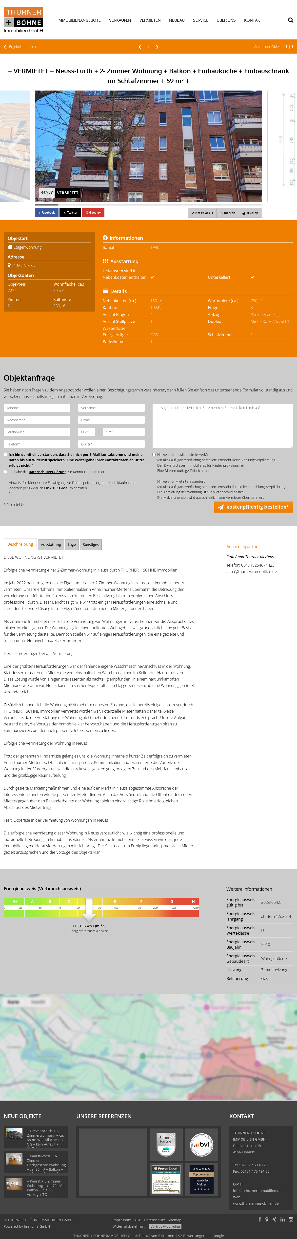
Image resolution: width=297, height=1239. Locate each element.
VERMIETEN (150, 20)
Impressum (122, 1220)
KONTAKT (253, 20)
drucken (250, 213)
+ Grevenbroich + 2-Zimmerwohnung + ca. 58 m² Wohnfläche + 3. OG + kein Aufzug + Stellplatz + (45, 1139)
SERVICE (200, 20)
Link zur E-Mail (56, 488)
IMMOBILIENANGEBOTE (79, 20)
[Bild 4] (114, 204)
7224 (12, 290)
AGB (137, 1220)
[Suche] (293, 23)
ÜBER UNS (226, 20)
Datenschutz (154, 1220)
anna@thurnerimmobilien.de (251, 571)
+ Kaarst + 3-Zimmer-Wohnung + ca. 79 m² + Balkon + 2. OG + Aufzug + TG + (46, 1188)
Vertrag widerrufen (165, 1226)
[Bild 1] (46, 204)
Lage (72, 544)
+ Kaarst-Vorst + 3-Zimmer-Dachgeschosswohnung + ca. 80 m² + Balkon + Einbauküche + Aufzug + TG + (46, 1167)
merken (227, 213)
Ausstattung (51, 544)
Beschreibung (20, 544)
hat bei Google (148, 1235)
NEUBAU (177, 20)
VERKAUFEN (120, 20)
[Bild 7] (182, 204)
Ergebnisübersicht (20, 47)
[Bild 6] (160, 204)
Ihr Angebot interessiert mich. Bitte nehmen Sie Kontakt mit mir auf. (223, 426)
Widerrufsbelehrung (129, 1226)
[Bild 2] (69, 204)
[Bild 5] (137, 204)
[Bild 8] (205, 204)
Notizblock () (201, 213)
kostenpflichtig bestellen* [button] (258, 507)
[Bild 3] (91, 204)
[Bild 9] (228, 204)
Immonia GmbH (37, 1226)
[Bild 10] (250, 204)
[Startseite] (25, 19)
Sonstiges (91, 544)
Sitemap (174, 1220)
